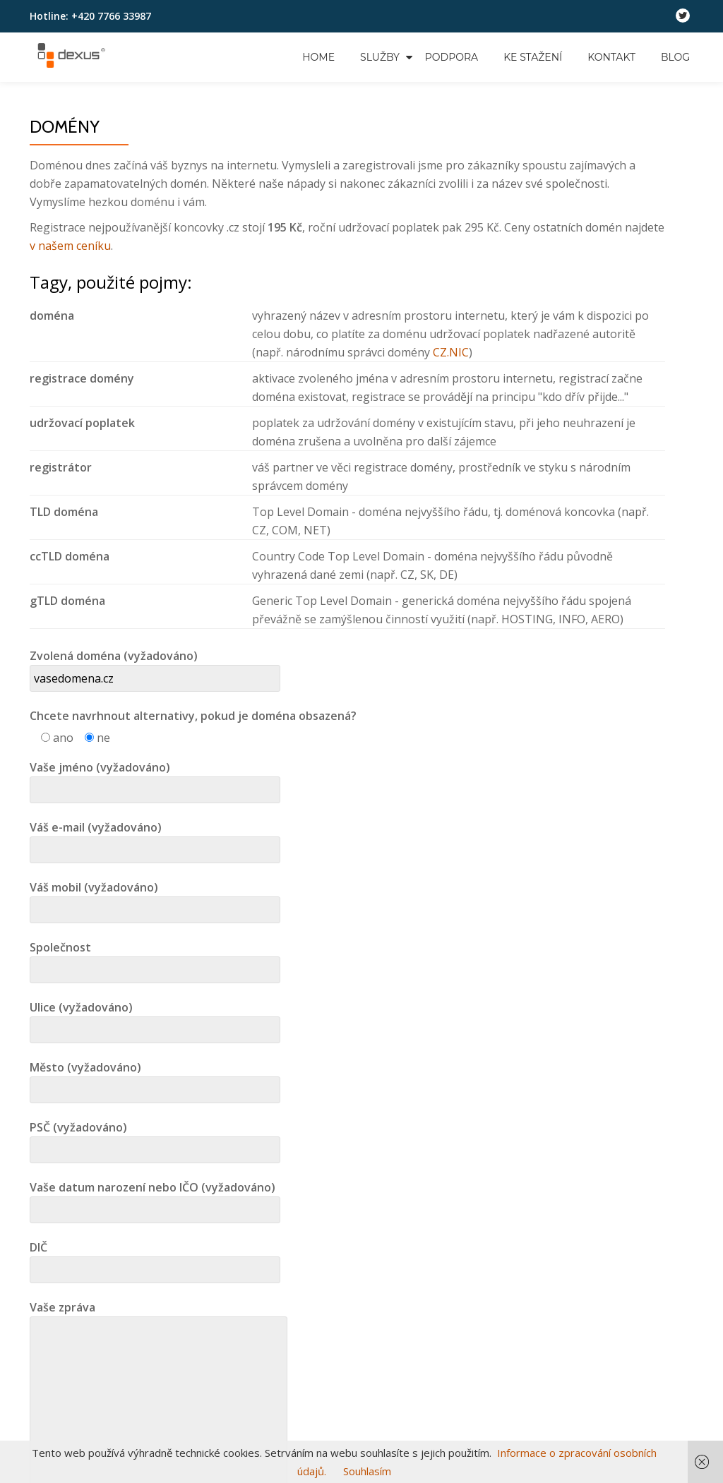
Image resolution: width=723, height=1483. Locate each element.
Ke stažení (532, 57)
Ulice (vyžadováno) (155, 1018)
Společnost (155, 958)
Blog (675, 57)
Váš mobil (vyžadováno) (155, 898)
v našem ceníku (70, 245)
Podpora (451, 57)
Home (318, 57)
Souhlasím (367, 1471)
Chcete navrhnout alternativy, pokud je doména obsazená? (193, 716)
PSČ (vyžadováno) (155, 1138)
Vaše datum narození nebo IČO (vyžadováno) (155, 1198)
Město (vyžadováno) (155, 1078)
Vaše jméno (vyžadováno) (155, 778)
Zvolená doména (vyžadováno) (155, 667)
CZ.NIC (451, 352)
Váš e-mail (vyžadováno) (155, 838)
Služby (380, 57)
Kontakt (611, 57)
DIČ (155, 1258)
